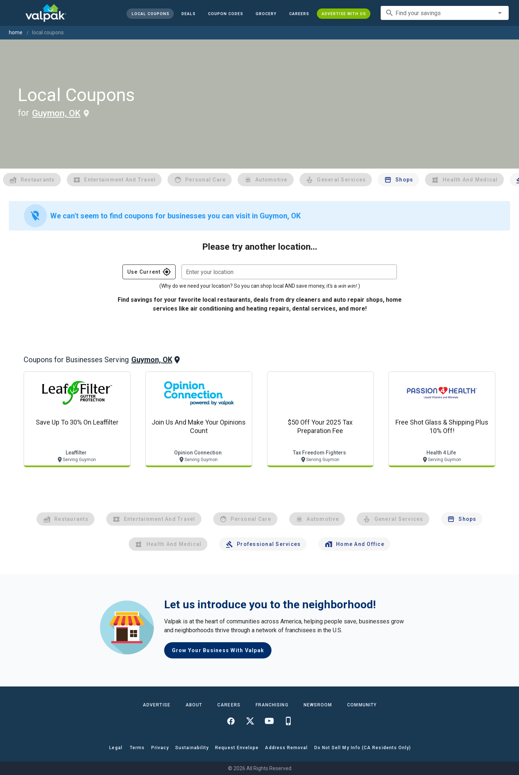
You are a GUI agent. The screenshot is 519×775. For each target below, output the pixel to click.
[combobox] (445, 13)
